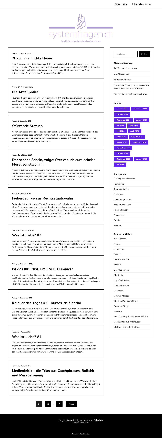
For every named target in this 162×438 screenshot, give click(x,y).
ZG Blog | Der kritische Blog (126, 327)
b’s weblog (119, 249)
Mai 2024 (120, 131)
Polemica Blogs (121, 306)
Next (71, 403)
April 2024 (134, 131)
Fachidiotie (119, 184)
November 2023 (123, 148)
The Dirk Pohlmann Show (125, 301)
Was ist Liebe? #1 (26, 336)
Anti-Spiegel (120, 238)
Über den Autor (142, 4)
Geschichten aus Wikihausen (127, 321)
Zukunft (117, 225)
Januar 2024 (121, 142)
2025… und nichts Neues (32, 58)
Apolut (117, 244)
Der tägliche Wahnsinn (124, 178)
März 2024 (121, 137)
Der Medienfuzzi (121, 270)
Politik (117, 220)
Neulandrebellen (121, 285)
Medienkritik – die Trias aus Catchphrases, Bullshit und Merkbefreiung (53, 373)
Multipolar (119, 275)
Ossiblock (118, 290)
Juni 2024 (134, 125)
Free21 (117, 254)
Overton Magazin (121, 295)
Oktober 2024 (122, 114)
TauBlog (118, 311)
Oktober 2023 (122, 153)
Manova (117, 264)
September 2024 (123, 120)
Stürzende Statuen (27, 125)
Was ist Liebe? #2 (26, 235)
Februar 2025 (122, 109)
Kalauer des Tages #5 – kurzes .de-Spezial (46, 303)
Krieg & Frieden (121, 209)
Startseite (121, 4)
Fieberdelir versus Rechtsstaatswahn (42, 198)
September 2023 (123, 159)
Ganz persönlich (121, 189)
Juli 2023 (120, 164)
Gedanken (118, 194)
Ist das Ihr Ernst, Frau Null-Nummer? (42, 269)
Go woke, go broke (122, 199)
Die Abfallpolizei (25, 92)
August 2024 (141, 120)
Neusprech (119, 215)
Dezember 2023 (139, 142)
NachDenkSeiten (121, 280)
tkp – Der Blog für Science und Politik (131, 316)
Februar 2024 (136, 137)
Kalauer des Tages (122, 204)
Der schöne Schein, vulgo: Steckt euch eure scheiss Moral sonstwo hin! (53, 162)
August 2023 (141, 159)
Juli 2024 (120, 125)
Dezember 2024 (140, 109)
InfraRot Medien (121, 259)
